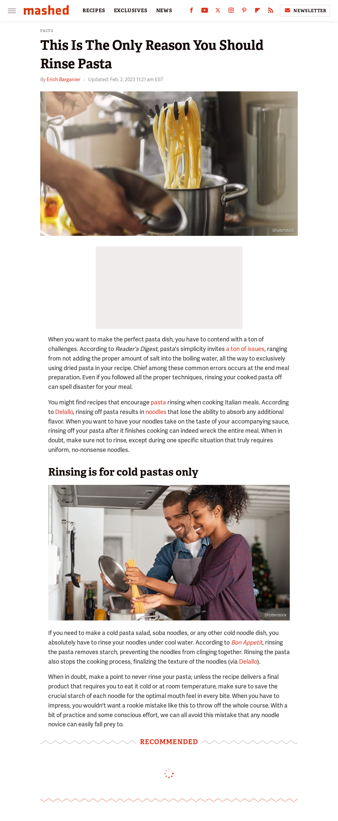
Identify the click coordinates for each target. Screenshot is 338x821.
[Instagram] (231, 12)
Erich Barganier (63, 79)
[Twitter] (218, 12)
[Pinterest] (244, 12)
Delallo (64, 412)
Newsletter (305, 11)
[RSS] (271, 12)
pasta (158, 402)
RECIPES (94, 10)
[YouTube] (205, 12)
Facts (46, 31)
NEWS (164, 10)
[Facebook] (191, 12)
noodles (156, 412)
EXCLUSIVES (131, 10)
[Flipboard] (257, 12)
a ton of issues (245, 349)
